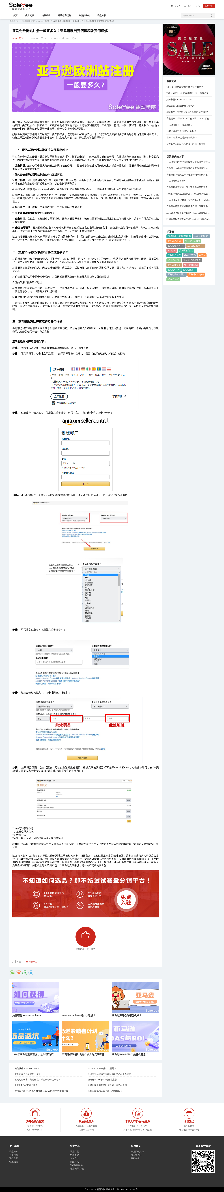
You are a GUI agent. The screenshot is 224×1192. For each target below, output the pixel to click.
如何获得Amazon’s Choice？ (28, 1068)
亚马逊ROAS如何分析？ (26, 1085)
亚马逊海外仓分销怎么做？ (28, 1074)
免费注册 (209, 6)
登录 (198, 6)
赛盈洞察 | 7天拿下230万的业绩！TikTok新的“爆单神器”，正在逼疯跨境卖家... (189, 118)
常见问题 (74, 1151)
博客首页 (13, 21)
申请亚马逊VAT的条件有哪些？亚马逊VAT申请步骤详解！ (42, 1091)
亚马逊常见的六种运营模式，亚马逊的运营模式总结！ (189, 162)
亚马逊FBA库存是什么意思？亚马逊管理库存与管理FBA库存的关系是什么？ (189, 213)
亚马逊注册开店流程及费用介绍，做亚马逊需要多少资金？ (189, 206)
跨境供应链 (84, 15)
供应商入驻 (136, 1155)
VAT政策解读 (76, 1165)
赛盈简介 (13, 1151)
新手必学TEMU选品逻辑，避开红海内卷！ (186, 144)
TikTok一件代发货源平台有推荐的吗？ (184, 87)
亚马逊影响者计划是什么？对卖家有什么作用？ (37, 1079)
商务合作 (135, 1158)
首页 (15, 15)
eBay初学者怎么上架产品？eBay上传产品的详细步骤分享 (189, 194)
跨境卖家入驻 (137, 1151)
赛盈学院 (20, 5)
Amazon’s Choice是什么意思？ (102, 1068)
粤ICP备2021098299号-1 (128, 1189)
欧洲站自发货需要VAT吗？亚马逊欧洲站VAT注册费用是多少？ (189, 219)
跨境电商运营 (64, 15)
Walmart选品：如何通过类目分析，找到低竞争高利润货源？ (189, 93)
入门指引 (188, 6)
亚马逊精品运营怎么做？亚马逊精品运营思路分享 (189, 187)
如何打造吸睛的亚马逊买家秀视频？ (105, 1091)
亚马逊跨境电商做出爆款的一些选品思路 (107, 1085)
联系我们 (13, 1162)
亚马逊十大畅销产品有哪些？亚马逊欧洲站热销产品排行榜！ (189, 168)
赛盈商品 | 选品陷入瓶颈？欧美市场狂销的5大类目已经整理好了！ (189, 112)
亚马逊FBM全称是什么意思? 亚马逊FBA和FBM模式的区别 (189, 200)
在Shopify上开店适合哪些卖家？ (181, 137)
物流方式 (74, 1162)
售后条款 (74, 1155)
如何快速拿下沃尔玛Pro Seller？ (181, 131)
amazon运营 (44, 21)
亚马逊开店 (31, 961)
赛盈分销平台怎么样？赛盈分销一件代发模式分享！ (189, 175)
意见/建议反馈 (77, 1168)
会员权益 (13, 1155)
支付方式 (74, 1158)
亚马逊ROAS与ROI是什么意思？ (103, 1079)
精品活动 (46, 15)
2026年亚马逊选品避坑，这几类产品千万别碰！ (110, 1074)
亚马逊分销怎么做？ (176, 181)
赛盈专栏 (101, 15)
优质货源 (29, 15)
